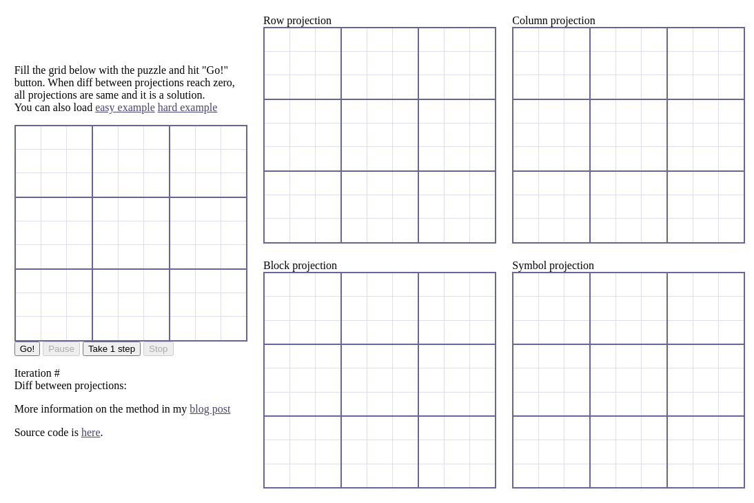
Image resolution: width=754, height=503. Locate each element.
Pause (61, 349)
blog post (210, 409)
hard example (188, 107)
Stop (158, 349)
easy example (125, 107)
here (91, 432)
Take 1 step (111, 349)
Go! (27, 349)
